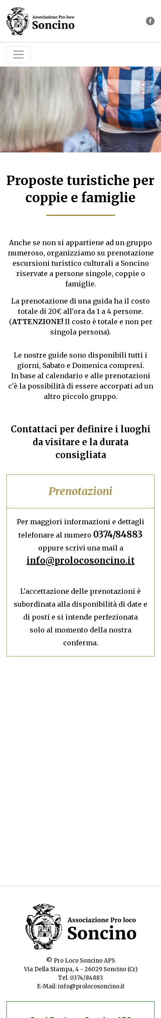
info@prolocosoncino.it (81, 560)
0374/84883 (118, 534)
